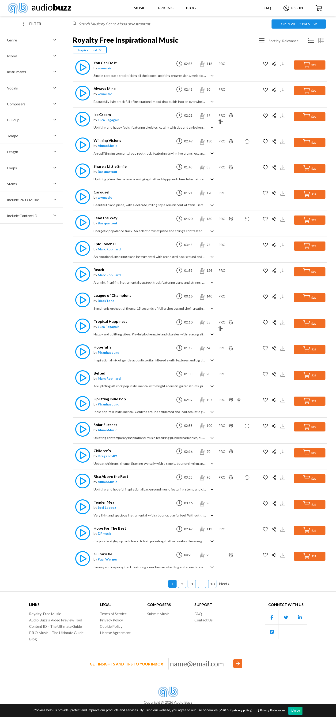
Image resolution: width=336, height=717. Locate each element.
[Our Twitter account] (286, 617)
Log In (293, 8)
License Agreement (115, 632)
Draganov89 (107, 456)
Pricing (166, 8)
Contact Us (203, 620)
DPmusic (104, 533)
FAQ (267, 8)
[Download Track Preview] (283, 64)
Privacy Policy (111, 620)
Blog (191, 8)
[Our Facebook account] (272, 617)
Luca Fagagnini (109, 120)
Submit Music (158, 613)
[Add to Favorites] (266, 64)
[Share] (274, 64)
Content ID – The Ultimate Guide (55, 626)
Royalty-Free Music (45, 613)
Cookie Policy (111, 626)
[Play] (81, 67)
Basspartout (107, 172)
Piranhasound (108, 352)
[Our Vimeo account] (272, 632)
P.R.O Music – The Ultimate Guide (56, 632)
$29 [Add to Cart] (309, 64)
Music (139, 8)
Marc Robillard (109, 249)
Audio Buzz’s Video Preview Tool (55, 620)
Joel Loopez (107, 507)
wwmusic (105, 68)
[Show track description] (212, 75)
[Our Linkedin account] (300, 617)
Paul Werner (107, 559)
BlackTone (106, 301)
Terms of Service (113, 613)
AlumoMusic (107, 146)
